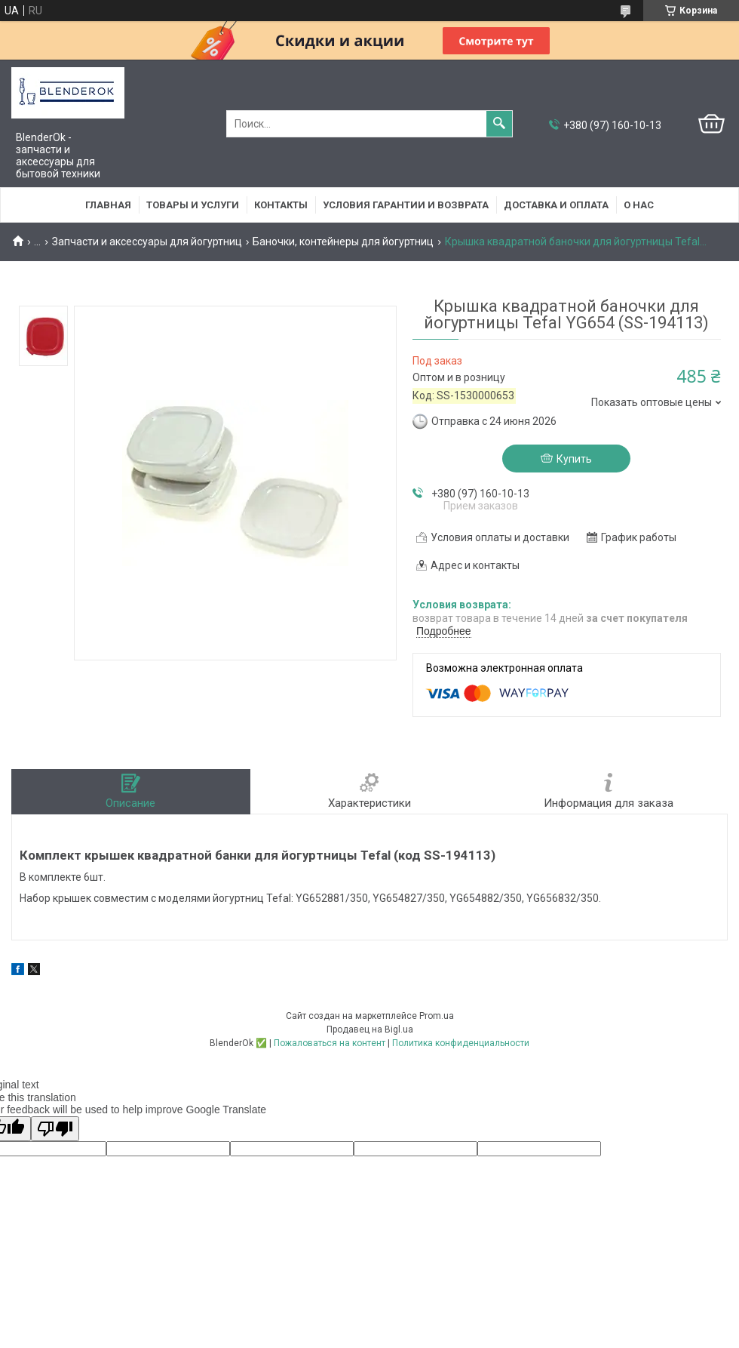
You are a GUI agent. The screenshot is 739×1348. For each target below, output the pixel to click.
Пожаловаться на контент (329, 1043)
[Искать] (499, 124)
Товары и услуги (192, 205)
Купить (574, 459)
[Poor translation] (55, 1128)
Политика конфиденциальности (460, 1043)
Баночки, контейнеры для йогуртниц (343, 241)
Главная (108, 205)
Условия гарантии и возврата (406, 205)
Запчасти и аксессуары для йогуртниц (147, 241)
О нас (639, 205)
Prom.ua (436, 1016)
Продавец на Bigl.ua (370, 1029)
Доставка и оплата (556, 205)
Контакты (281, 205)
